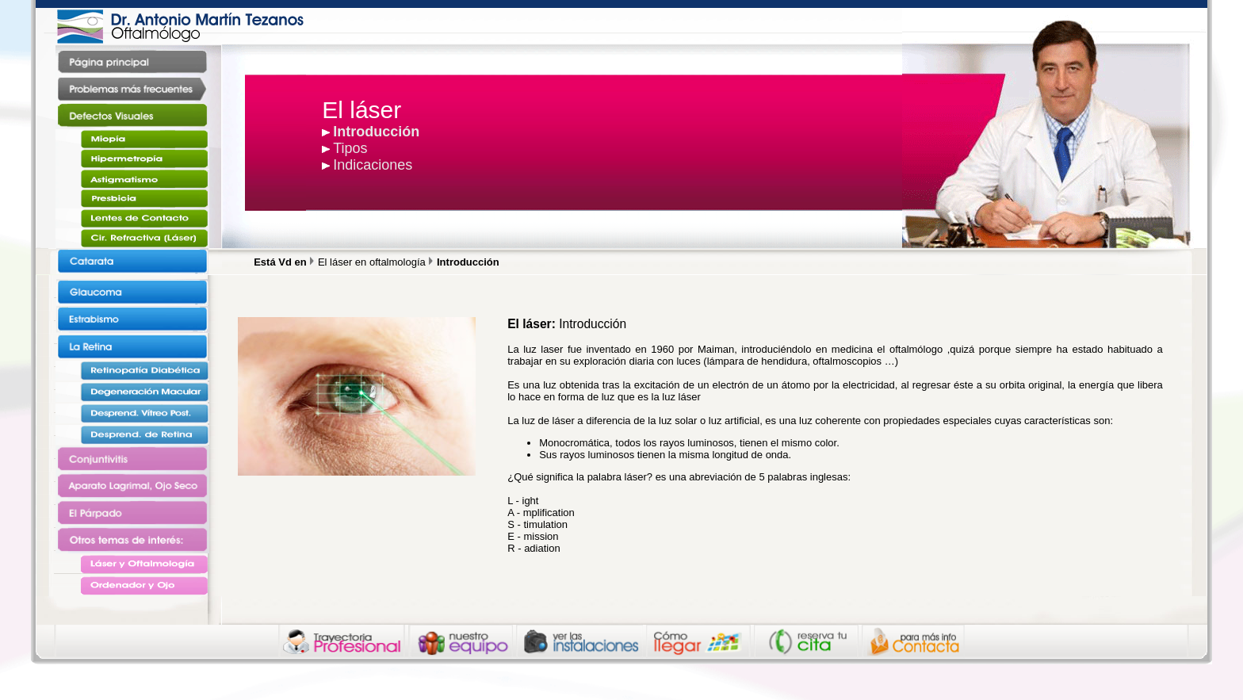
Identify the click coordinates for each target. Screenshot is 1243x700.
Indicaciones (372, 165)
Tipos (350, 148)
